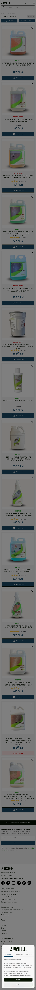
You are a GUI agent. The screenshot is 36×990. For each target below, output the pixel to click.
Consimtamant (8, 954)
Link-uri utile (28, 954)
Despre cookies (19, 954)
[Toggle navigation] (34, 2)
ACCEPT (18, 979)
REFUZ (18, 985)
